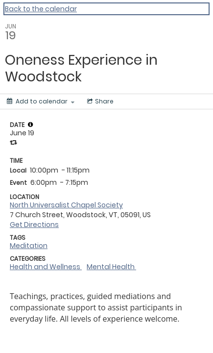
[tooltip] (30, 124)
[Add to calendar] (40, 101)
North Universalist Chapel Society (66, 205)
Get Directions (34, 224)
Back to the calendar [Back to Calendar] (41, 9)
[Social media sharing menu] (99, 101)
